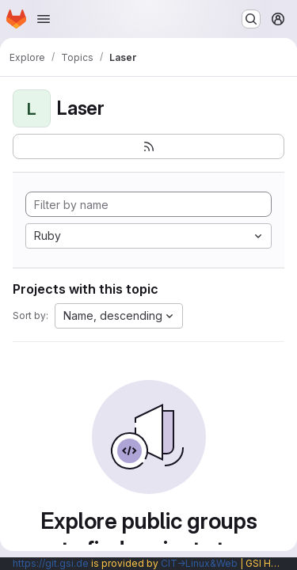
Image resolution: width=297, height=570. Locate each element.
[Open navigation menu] (43, 19)
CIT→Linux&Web (199, 563)
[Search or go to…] (251, 19)
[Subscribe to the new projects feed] (148, 146)
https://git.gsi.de (51, 563)
